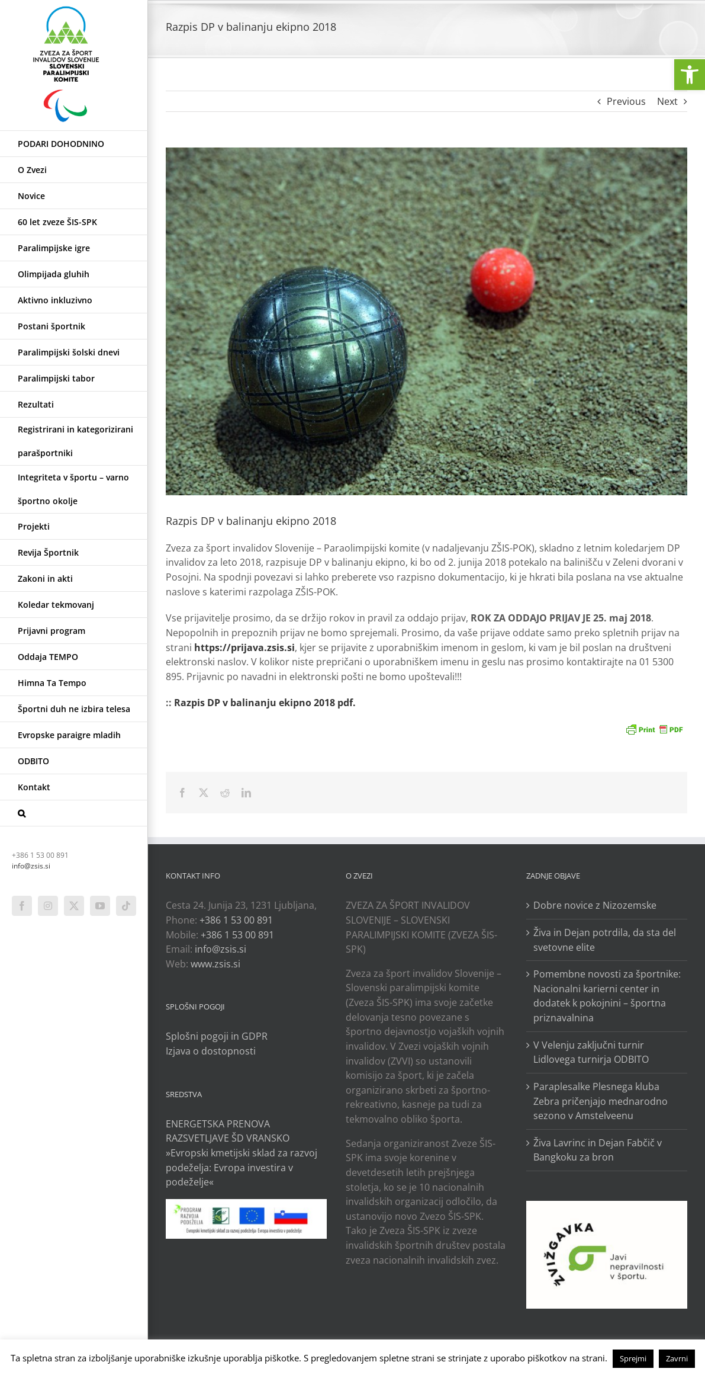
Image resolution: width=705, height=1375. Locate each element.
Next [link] (667, 101)
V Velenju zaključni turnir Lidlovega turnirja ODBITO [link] (591, 1052)
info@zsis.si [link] (31, 866)
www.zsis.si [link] (215, 963)
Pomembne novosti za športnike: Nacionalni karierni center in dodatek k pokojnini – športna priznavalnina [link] (607, 995)
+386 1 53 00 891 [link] (236, 920)
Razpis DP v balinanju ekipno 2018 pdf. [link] (265, 702)
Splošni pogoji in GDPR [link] (217, 1036)
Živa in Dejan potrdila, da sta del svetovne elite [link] (604, 940)
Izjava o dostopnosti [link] (211, 1050)
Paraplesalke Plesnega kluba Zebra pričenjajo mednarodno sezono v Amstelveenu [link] (600, 1101)
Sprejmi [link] (633, 1358)
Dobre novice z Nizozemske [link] (594, 905)
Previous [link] (626, 101)
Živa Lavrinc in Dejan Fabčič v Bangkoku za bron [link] (597, 1150)
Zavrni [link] (677, 1358)
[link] (689, 74)
